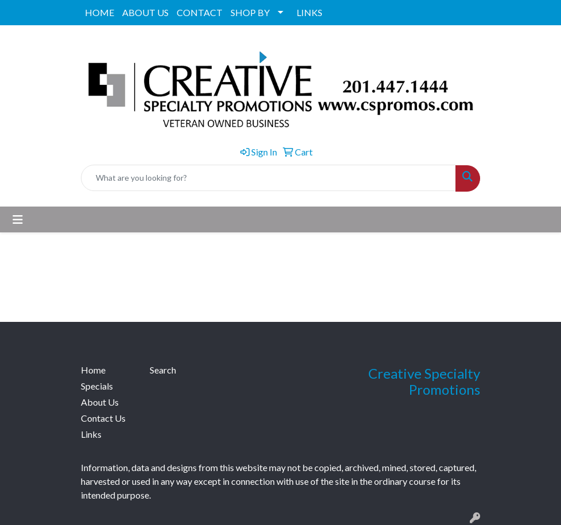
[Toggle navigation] (18, 219)
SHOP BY (250, 12)
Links (91, 434)
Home (93, 369)
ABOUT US (145, 12)
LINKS (309, 12)
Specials (97, 385)
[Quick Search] (268, 178)
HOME (99, 12)
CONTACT (200, 12)
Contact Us (103, 418)
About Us (100, 401)
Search (163, 369)
